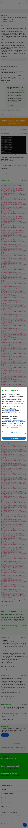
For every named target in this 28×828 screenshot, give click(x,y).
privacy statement (18, 420)
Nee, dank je (14, 432)
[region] (14, 414)
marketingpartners (10, 410)
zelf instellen (14, 427)
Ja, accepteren (14, 438)
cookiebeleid (8, 420)
